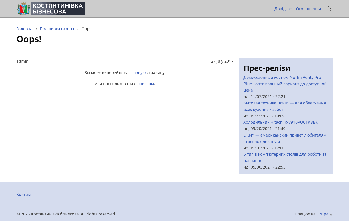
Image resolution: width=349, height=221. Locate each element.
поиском (145, 83)
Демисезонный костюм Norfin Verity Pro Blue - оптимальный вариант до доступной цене (285, 84)
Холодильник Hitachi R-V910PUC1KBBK (280, 122)
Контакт (24, 194)
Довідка (282, 8)
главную (138, 72)
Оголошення (308, 8)
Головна (24, 28)
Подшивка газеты (57, 28)
